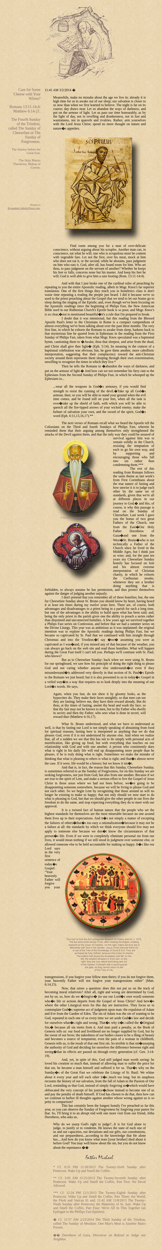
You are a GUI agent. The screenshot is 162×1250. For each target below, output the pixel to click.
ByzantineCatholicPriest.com (24, 208)
